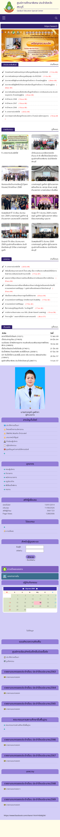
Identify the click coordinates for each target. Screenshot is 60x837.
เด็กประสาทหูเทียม (8, 339)
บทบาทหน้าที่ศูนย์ (12, 437)
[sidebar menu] (3, 18)
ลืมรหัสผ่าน (31, 560)
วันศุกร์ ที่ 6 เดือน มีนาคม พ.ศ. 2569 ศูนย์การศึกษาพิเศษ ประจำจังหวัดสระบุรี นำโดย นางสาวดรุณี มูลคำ (14, 246)
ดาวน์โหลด (10, 531)
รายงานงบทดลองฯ (13, 677)
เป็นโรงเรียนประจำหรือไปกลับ (12, 348)
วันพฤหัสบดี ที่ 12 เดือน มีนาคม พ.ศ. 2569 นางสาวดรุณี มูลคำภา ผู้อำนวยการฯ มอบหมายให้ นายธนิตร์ (14, 216)
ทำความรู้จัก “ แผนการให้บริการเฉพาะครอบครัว (25, 316)
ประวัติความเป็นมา (12, 425)
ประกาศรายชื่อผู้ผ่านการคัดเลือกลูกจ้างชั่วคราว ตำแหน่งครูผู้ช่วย (31, 80)
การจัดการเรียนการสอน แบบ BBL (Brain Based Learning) (30, 312)
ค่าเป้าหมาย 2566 (16, 107)
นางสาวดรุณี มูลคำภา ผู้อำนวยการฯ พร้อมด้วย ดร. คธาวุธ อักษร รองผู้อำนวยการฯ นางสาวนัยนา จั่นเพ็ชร (44, 187)
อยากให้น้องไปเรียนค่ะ (9, 336)
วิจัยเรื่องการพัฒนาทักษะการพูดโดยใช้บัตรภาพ (25, 295)
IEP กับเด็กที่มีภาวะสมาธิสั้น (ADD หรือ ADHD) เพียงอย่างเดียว (24, 355)
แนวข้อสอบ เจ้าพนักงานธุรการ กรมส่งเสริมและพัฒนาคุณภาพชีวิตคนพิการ (25, 344)
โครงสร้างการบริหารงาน (15, 429)
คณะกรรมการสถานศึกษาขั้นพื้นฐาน (18, 725)
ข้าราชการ (9, 473)
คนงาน (8, 489)
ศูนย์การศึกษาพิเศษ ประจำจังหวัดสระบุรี (15, 360)
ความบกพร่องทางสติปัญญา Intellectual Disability (27, 300)
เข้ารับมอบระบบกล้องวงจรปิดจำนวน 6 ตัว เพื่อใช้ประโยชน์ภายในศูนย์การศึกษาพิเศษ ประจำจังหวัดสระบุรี (44, 157)
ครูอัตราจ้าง (10, 481)
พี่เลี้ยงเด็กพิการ (11, 485)
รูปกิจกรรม (10, 661)
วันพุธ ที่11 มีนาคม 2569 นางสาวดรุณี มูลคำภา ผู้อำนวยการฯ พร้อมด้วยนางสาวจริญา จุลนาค (44, 216)
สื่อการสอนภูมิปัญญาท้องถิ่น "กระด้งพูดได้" (24, 308)
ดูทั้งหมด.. (55, 129)
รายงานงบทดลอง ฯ (13, 789)
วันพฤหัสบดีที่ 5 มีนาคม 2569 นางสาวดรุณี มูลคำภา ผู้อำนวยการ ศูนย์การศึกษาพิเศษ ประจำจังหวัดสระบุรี (44, 246)
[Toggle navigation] (56, 18)
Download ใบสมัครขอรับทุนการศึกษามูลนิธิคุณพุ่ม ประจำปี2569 (31, 72)
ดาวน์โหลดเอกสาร (15, 569)
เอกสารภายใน (13, 576)
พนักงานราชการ (11, 477)
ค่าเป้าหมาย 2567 (16, 103)
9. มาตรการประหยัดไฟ (17, 111)
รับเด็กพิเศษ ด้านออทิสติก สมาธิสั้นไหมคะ (16, 351)
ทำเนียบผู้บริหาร (11, 441)
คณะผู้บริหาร (10, 469)
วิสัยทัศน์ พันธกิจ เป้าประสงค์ (16, 433)
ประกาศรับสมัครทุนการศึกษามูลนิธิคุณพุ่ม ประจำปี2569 (28, 76)
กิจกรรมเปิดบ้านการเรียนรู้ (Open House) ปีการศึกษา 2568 (14, 186)
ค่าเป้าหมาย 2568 (16, 99)
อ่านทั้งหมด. (54, 64)
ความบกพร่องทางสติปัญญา (19, 304)
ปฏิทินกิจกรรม (11, 445)
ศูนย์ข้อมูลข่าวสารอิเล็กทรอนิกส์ (17, 449)
